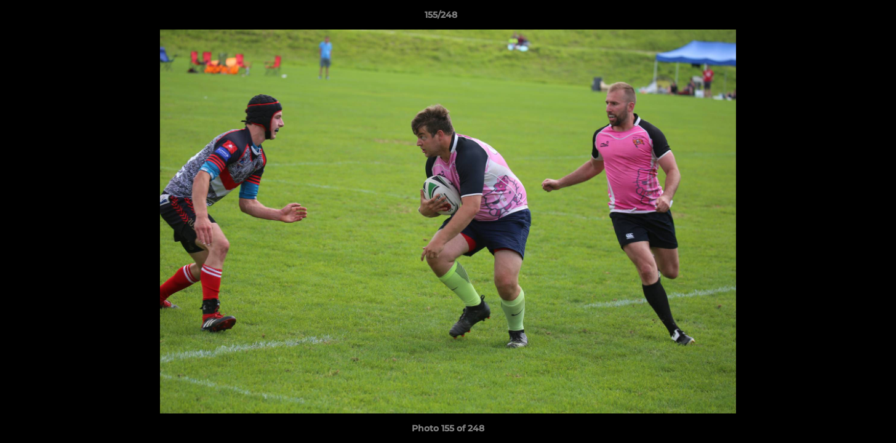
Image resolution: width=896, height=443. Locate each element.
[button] (844, 17)
